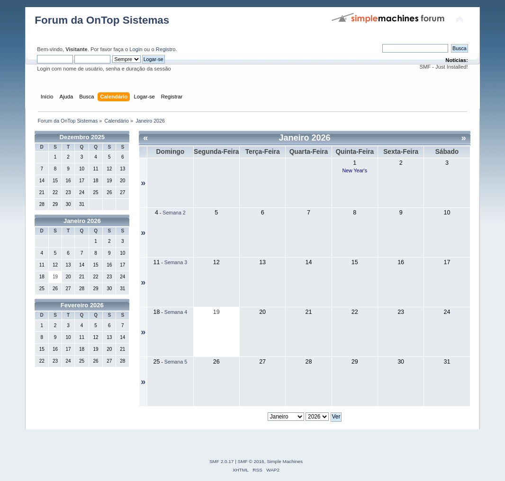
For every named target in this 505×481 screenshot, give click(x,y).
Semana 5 (175, 362)
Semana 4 (175, 312)
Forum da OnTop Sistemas (102, 20)
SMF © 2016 (251, 461)
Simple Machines (285, 461)
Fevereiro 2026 (82, 305)
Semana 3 (175, 262)
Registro (166, 49)
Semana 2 (173, 212)
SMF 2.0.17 (221, 461)
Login (135, 49)
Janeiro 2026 (82, 220)
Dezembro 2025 (82, 137)
